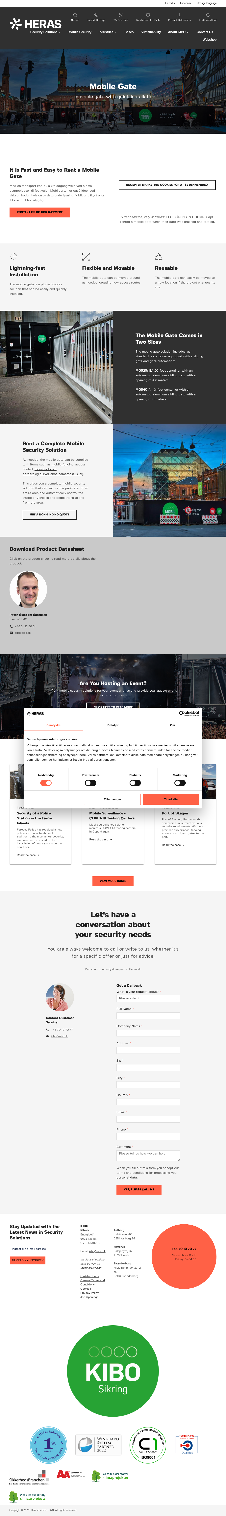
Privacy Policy (89, 1293)
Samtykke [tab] (53, 725)
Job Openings (89, 1297)
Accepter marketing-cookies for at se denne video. (167, 185)
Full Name (125, 1008)
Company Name (129, 1026)
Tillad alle (171, 799)
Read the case (26, 855)
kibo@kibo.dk (59, 1036)
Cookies (85, 1288)
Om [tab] (172, 725)
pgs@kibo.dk (23, 633)
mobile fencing (63, 464)
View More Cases (113, 881)
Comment (124, 1146)
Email (121, 1112)
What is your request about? (138, 991)
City (120, 1078)
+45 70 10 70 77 (62, 1030)
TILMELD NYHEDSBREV (28, 1260)
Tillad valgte (112, 799)
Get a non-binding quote (49, 514)
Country (123, 1095)
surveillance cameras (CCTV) (61, 474)
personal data (126, 1177)
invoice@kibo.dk (90, 1268)
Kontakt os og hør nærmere (40, 212)
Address (123, 1043)
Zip (119, 1060)
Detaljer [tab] (113, 725)
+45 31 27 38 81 (25, 626)
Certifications (89, 1276)
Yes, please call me (139, 1189)
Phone (122, 1129)
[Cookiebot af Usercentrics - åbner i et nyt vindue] (182, 714)
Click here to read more (113, 707)
